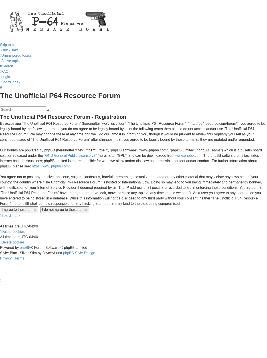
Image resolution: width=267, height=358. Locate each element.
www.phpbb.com (188, 155)
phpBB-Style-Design (79, 253)
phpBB (25, 247)
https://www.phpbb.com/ (51, 166)
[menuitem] (16, 55)
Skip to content (12, 45)
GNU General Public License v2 (70, 155)
